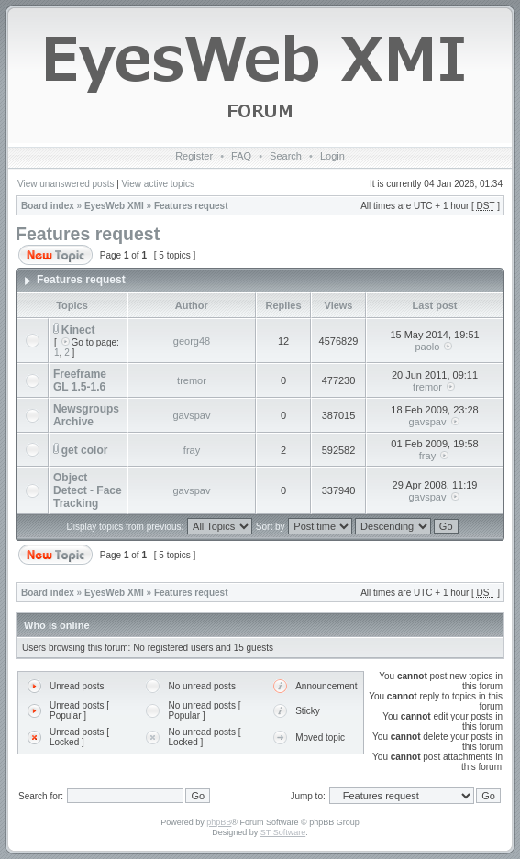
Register (194, 155)
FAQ (241, 155)
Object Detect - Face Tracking (87, 490)
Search (286, 155)
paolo (427, 346)
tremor (191, 380)
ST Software (282, 832)
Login (332, 155)
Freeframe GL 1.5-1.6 (79, 380)
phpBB (218, 822)
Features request (191, 206)
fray (191, 450)
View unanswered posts (65, 184)
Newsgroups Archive (86, 415)
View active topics (158, 184)
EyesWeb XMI (114, 206)
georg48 (191, 341)
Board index (47, 206)
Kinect (78, 330)
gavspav (192, 415)
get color (84, 450)
